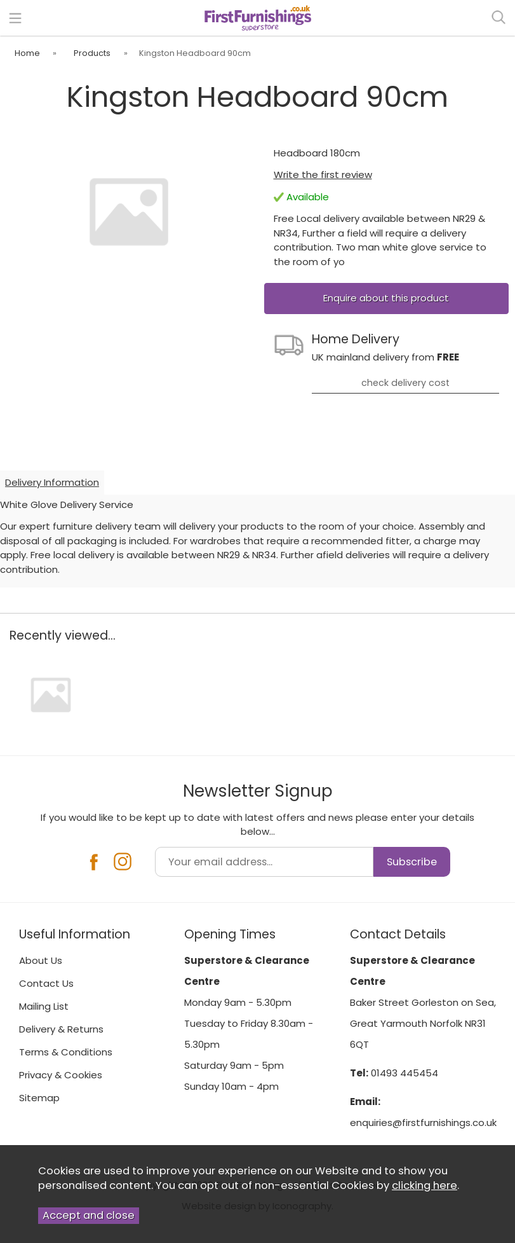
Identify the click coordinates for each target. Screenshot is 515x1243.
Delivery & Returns (61, 1029)
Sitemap (39, 1097)
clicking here (424, 1185)
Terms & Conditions (65, 1052)
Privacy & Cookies (60, 1075)
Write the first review (323, 174)
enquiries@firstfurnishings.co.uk (423, 1122)
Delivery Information (52, 482)
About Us (40, 960)
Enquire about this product (386, 298)
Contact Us (46, 983)
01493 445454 (404, 1073)
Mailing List (44, 1006)
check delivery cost (405, 382)
